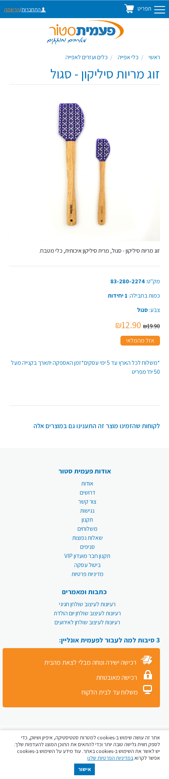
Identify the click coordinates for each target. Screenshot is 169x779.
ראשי (154, 57)
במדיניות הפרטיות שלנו (110, 757)
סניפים (87, 547)
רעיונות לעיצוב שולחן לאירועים (87, 622)
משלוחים (87, 529)
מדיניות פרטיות (88, 574)
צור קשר (87, 502)
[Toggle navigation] (159, 9)
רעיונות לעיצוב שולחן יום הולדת (87, 613)
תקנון (87, 520)
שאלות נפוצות (87, 538)
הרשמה (12, 9)
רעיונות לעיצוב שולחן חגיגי (87, 604)
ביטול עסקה (87, 565)
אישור (84, 769)
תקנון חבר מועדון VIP (87, 556)
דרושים (87, 492)
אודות (87, 483)
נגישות (87, 511)
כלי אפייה (128, 57)
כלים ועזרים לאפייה (86, 57)
